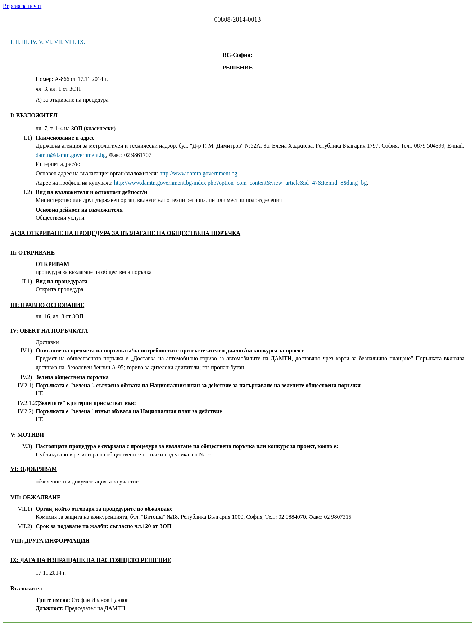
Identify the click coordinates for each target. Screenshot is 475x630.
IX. (81, 42)
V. (41, 42)
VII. (58, 42)
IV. (34, 42)
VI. (49, 42)
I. (12, 42)
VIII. (70, 42)
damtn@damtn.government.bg (71, 155)
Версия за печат (22, 6)
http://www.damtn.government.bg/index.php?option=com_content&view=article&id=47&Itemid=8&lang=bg (240, 183)
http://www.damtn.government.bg (198, 173)
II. (18, 42)
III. (25, 42)
